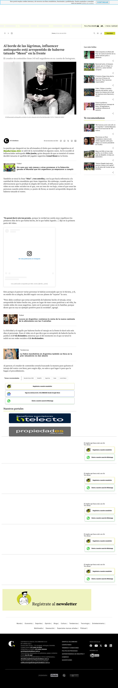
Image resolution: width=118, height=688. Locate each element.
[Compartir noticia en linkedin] (75, 141)
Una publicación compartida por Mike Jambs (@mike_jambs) (29, 284)
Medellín (39, 378)
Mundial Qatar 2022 (12, 151)
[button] (113, 61)
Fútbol (19, 164)
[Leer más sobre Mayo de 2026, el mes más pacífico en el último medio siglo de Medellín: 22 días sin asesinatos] (105, 154)
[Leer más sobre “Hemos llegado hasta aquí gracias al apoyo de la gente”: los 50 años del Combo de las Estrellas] (105, 166)
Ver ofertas (87, 445)
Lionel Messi (63, 378)
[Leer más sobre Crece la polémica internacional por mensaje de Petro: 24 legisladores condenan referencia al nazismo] (105, 106)
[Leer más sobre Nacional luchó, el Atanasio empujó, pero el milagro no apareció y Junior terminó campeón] (105, 67)
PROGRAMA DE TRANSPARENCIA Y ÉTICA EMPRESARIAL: (38, 657)
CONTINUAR (102, 2)
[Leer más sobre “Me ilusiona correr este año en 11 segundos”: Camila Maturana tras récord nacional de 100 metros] (105, 127)
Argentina (47, 378)
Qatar (54, 378)
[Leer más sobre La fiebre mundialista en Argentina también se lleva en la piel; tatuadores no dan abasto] (11, 354)
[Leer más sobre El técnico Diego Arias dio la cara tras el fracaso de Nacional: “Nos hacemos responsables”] (105, 79)
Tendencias (24, 350)
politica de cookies (88, 3)
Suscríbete (110, 33)
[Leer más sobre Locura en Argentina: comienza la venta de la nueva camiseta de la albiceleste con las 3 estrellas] (10, 319)
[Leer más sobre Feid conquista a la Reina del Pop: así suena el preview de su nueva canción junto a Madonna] (105, 54)
